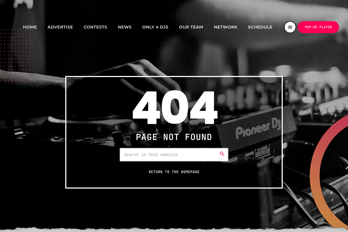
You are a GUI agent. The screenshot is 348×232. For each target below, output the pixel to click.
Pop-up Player (318, 27)
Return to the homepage (174, 171)
